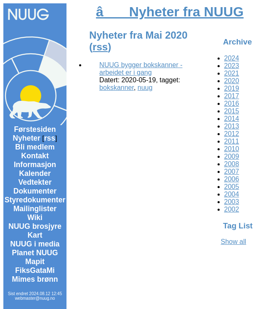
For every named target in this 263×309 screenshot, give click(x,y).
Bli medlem (35, 147)
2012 (231, 133)
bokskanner (116, 87)
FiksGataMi (35, 270)
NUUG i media (34, 244)
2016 (231, 103)
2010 (231, 148)
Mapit (35, 261)
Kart (34, 235)
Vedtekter (34, 182)
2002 (231, 209)
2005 (231, 186)
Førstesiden (35, 129)
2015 (231, 111)
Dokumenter (35, 191)
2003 (231, 201)
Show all (233, 241)
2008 (231, 164)
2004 (231, 194)
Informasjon (35, 164)
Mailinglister (35, 208)
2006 (231, 179)
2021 (231, 73)
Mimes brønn (35, 279)
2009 (231, 156)
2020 (231, 80)
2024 (231, 58)
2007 (231, 171)
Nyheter (26, 138)
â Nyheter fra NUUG (170, 11)
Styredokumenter (35, 200)
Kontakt (35, 156)
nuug (145, 87)
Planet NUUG (35, 253)
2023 (231, 65)
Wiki (35, 217)
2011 (231, 141)
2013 (231, 126)
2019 (231, 88)
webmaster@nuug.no (35, 298)
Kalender (34, 173)
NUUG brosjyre (34, 226)
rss (49, 138)
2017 (231, 96)
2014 (231, 118)
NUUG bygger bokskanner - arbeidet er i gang (140, 68)
